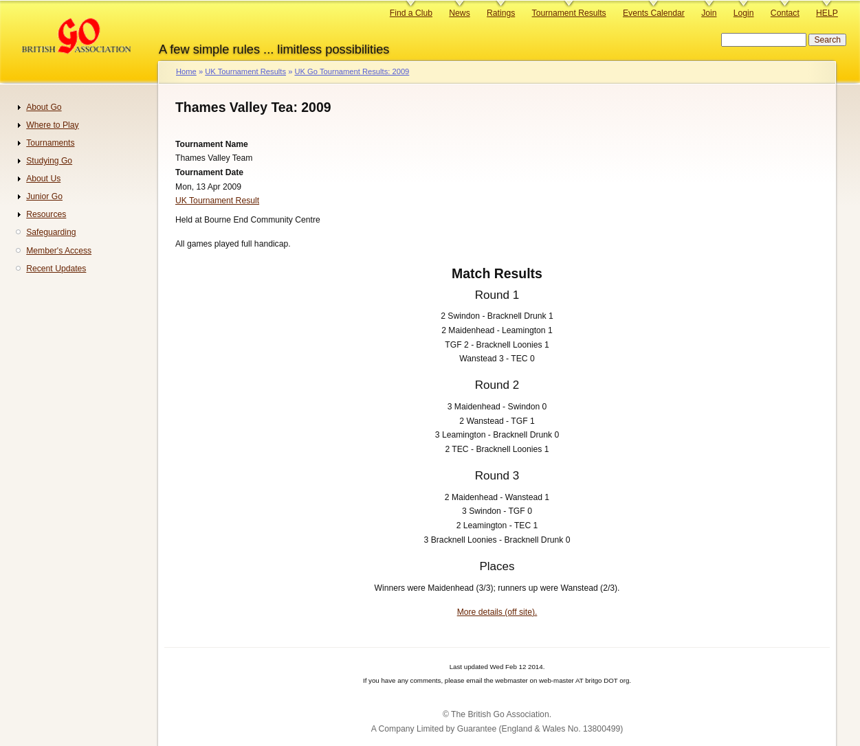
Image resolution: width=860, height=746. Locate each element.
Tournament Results (569, 13)
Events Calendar (654, 13)
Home (186, 71)
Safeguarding (51, 232)
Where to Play (52, 125)
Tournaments (50, 143)
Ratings (501, 13)
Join (708, 13)
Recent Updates (56, 268)
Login (744, 13)
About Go (43, 107)
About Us (43, 178)
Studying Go (49, 161)
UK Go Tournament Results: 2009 (351, 71)
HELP (827, 13)
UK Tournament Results (245, 71)
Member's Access (58, 251)
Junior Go (44, 196)
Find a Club (411, 13)
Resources (46, 214)
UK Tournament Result (217, 200)
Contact (785, 13)
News (459, 13)
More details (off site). (497, 612)
